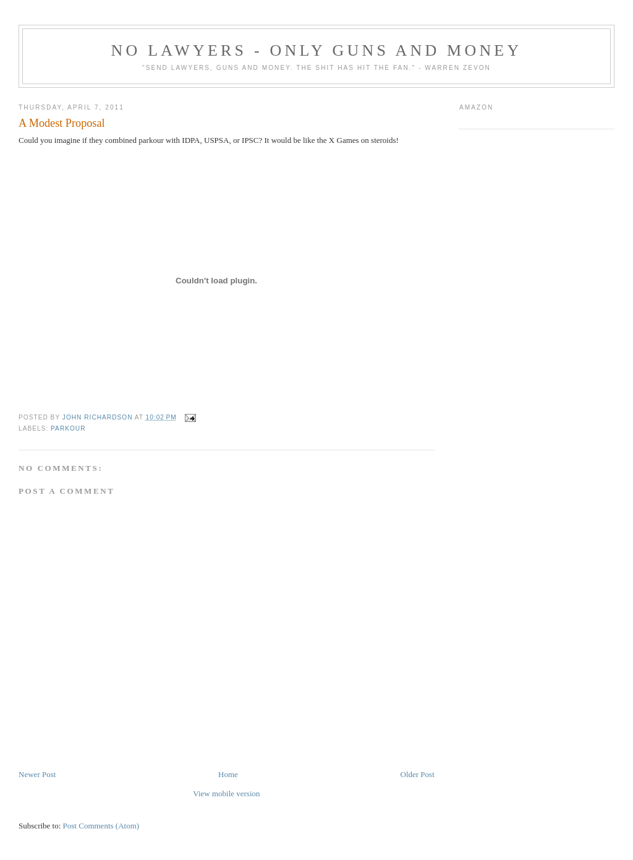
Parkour (68, 428)
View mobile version (226, 793)
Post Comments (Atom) (101, 825)
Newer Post (37, 774)
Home (228, 774)
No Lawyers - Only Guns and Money (316, 50)
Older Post (418, 774)
